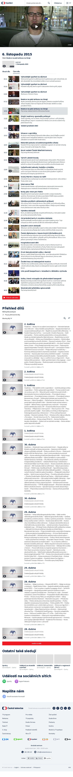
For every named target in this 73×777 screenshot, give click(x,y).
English (16, 773)
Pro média (29, 720)
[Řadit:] (69, 323)
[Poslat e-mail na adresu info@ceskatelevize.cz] (43, 757)
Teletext (5, 728)
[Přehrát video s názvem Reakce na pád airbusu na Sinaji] (36, 26)
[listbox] (39, 763)
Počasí (28, 731)
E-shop (4, 735)
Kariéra (51, 731)
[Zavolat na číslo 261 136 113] (26, 757)
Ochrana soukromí (26, 773)
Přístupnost (36, 773)
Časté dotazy (6, 739)
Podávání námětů (31, 735)
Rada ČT (5, 731)
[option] (31, 763)
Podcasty (52, 728)
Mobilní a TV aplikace (55, 735)
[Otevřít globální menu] (68, 3)
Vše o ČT (28, 739)
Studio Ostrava (30, 728)
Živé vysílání (53, 720)
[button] (36, 26)
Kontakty (52, 739)
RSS (70, 773)
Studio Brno (52, 724)
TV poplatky (29, 724)
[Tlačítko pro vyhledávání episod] (64, 324)
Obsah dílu (6, 77)
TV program (6, 720)
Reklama (5, 724)
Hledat (48, 4)
